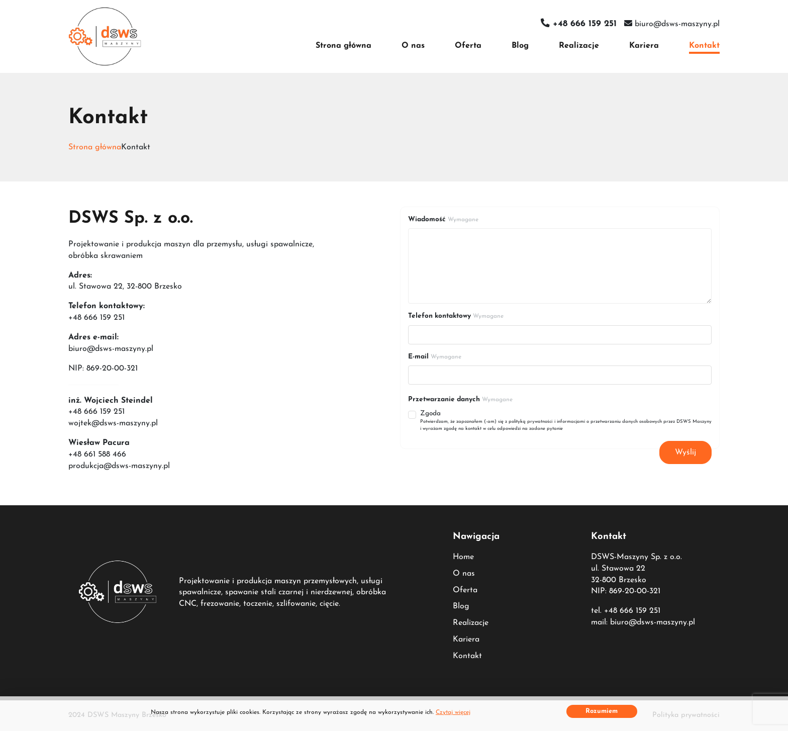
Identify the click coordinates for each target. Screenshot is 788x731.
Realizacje (579, 46)
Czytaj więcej (453, 712)
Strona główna (343, 46)
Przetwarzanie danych (460, 399)
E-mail (434, 356)
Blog (520, 46)
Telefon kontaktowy (456, 316)
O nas (413, 46)
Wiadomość (443, 219)
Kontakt (704, 46)
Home (463, 557)
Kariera (644, 46)
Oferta (468, 46)
